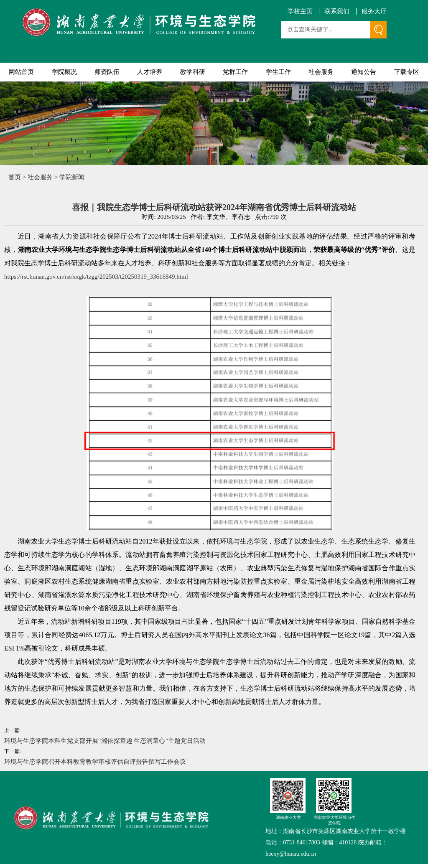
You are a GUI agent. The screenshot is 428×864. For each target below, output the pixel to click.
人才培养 (149, 72)
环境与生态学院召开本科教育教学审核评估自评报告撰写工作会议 (95, 761)
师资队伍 (107, 72)
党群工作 (235, 72)
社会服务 (321, 72)
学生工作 (278, 72)
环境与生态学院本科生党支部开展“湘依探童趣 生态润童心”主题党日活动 (105, 740)
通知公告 (363, 72)
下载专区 (406, 72)
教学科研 (192, 72)
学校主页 (300, 11)
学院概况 (64, 72)
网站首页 (21, 72)
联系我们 (336, 11)
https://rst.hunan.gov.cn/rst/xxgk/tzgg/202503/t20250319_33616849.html (96, 276)
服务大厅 (374, 11)
